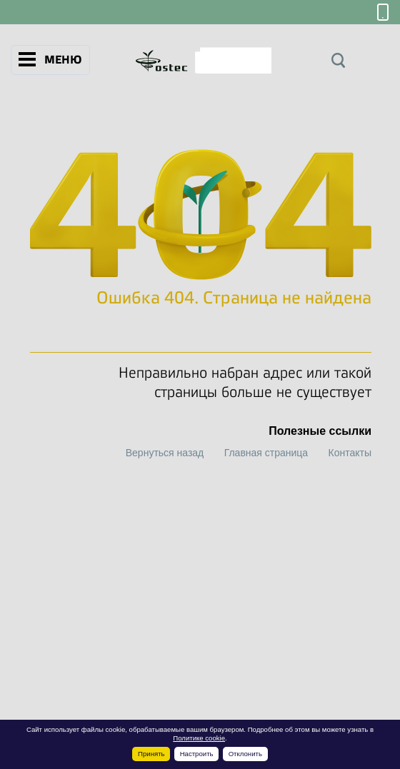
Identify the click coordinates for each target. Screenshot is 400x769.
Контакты (350, 452)
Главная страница (266, 452)
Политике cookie (199, 738)
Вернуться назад (165, 452)
